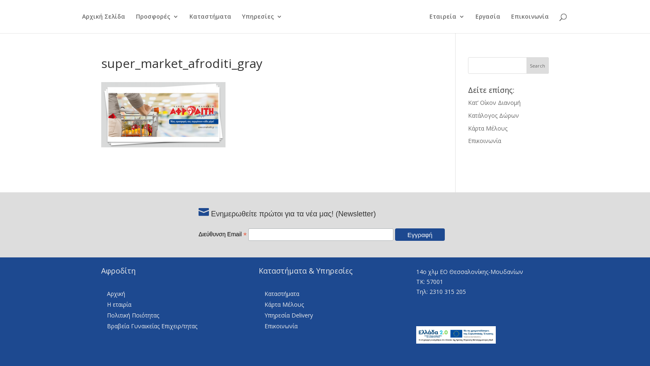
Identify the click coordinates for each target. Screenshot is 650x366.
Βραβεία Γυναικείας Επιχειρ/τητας (152, 326)
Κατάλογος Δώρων (493, 115)
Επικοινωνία (530, 17)
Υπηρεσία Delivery (288, 315)
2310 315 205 (447, 292)
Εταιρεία (442, 17)
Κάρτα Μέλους (487, 128)
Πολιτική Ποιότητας (133, 315)
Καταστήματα (210, 17)
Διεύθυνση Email (223, 234)
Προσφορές (153, 17)
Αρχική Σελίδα (103, 17)
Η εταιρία (119, 304)
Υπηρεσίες (258, 17)
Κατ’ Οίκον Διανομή (494, 103)
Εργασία (487, 17)
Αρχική (116, 294)
